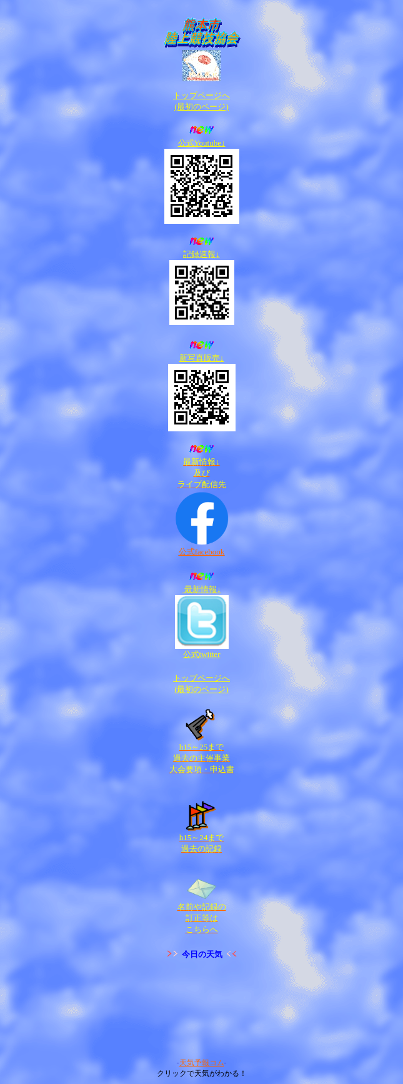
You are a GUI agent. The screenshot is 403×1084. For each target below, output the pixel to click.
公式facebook (202, 551)
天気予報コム (201, 1062)
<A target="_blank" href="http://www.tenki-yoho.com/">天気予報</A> (201, 1009)
